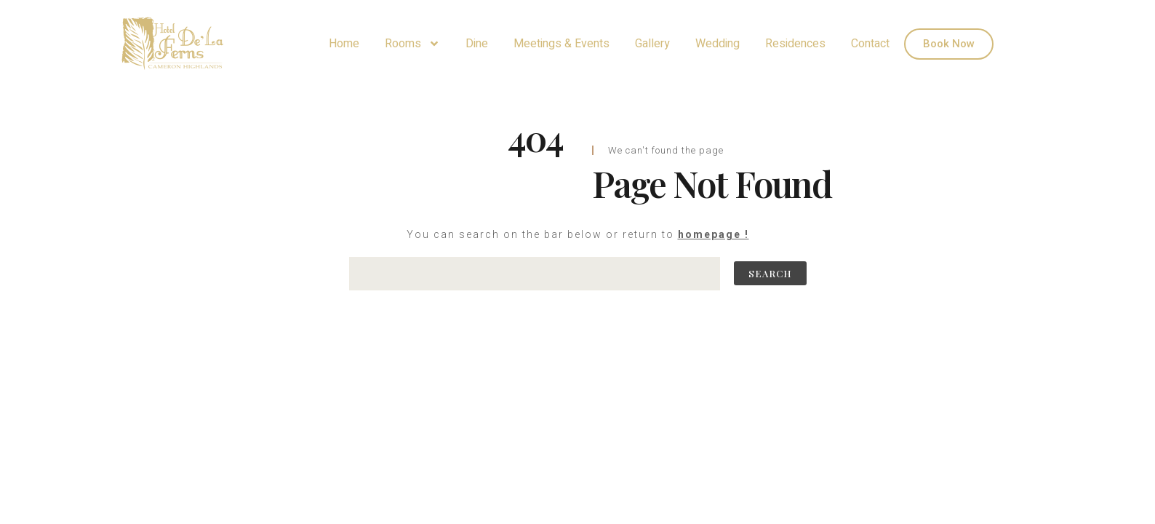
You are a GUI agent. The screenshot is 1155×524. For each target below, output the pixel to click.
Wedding (717, 43)
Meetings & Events (561, 43)
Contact (870, 43)
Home (344, 43)
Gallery (652, 43)
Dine (476, 43)
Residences (795, 43)
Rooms (412, 44)
